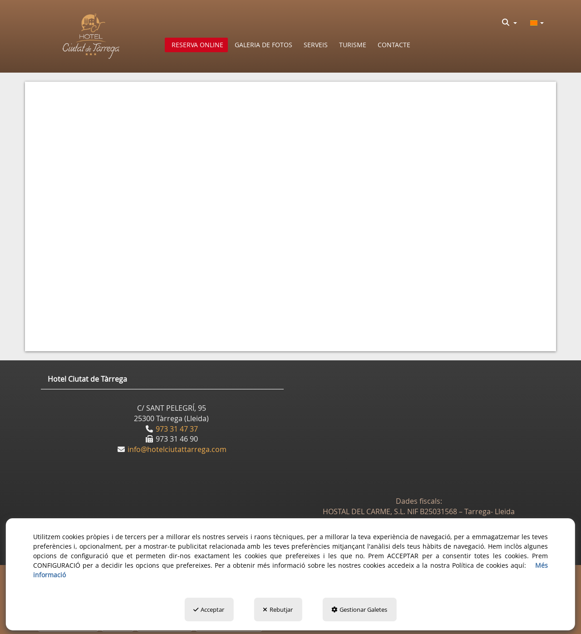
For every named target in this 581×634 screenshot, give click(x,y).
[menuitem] (509, 22)
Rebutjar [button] (278, 609)
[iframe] (290, 211)
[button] (91, 36)
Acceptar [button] (208, 609)
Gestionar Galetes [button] (359, 609)
